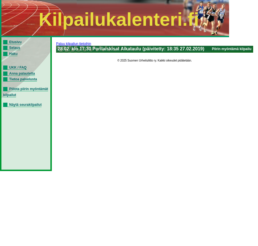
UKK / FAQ (18, 68)
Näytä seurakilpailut (25, 105)
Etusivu (15, 42)
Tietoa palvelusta (23, 79)
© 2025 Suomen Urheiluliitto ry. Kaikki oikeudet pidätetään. (154, 60)
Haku (13, 54)
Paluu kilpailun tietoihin (73, 44)
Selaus (14, 48)
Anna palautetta (22, 74)
